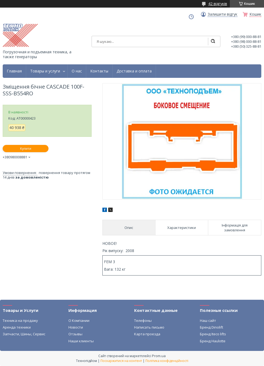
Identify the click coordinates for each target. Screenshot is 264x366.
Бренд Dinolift (211, 327)
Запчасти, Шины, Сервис (24, 334)
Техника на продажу (20, 320)
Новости (75, 327)
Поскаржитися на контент (121, 360)
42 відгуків (217, 3)
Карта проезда (147, 334)
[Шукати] (213, 41)
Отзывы (75, 334)
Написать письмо (149, 327)
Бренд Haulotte (212, 341)
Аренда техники (17, 327)
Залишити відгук (222, 14)
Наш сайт (208, 320)
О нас (77, 71)
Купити (25, 149)
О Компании (78, 320)
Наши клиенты (81, 341)
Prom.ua (159, 355)
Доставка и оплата (134, 71)
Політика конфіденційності (166, 360)
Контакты (99, 71)
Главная (14, 71)
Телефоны (143, 320)
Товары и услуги (45, 71)
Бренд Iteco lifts (213, 334)
